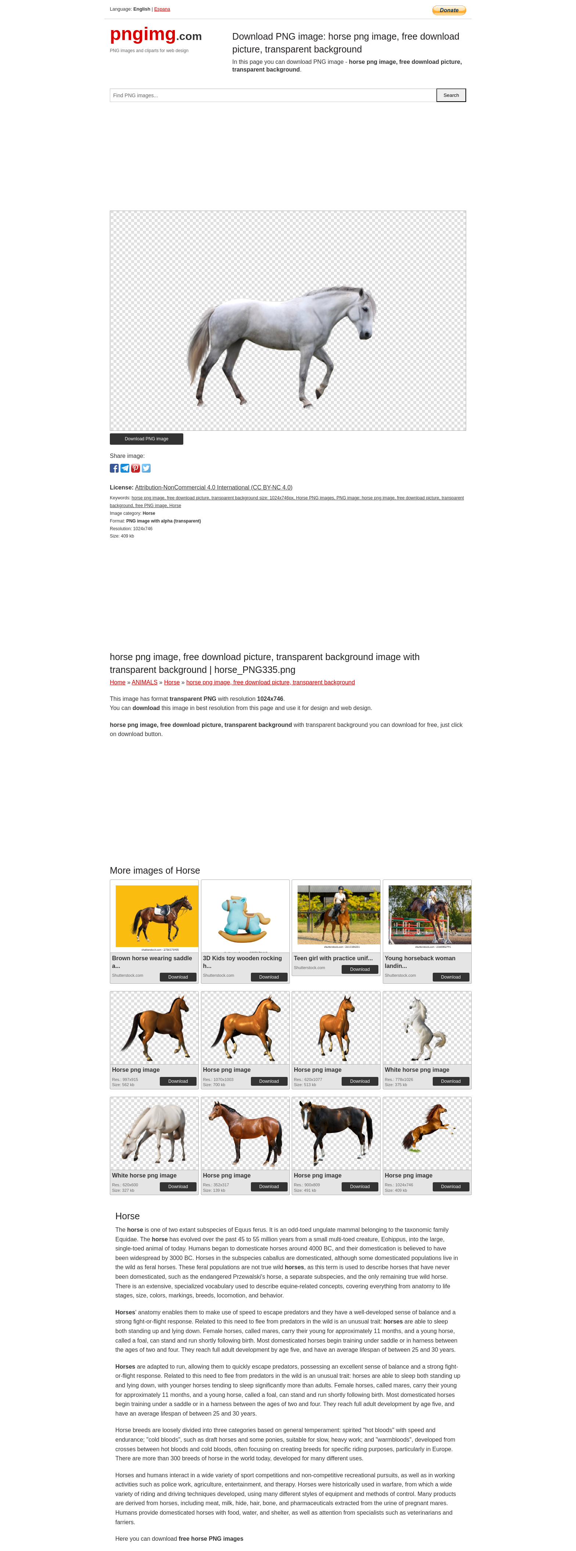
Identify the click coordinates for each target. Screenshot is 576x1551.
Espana (162, 9)
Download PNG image (147, 438)
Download (178, 977)
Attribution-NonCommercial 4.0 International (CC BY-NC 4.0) (213, 487)
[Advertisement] (288, 159)
